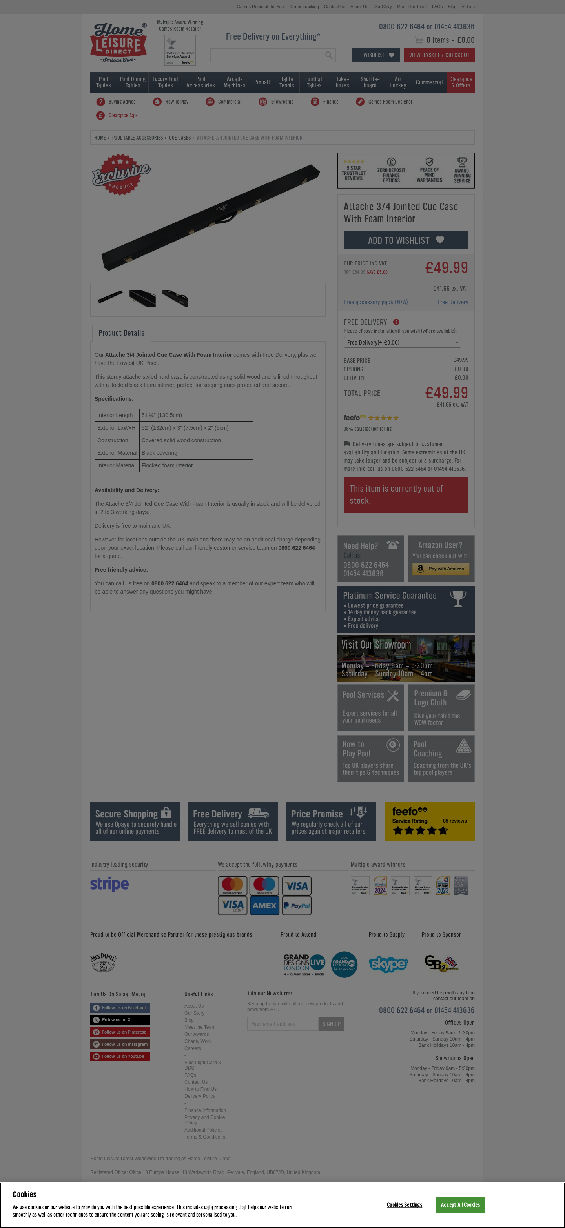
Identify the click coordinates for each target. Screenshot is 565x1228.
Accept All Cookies (460, 1204)
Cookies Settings (404, 1204)
